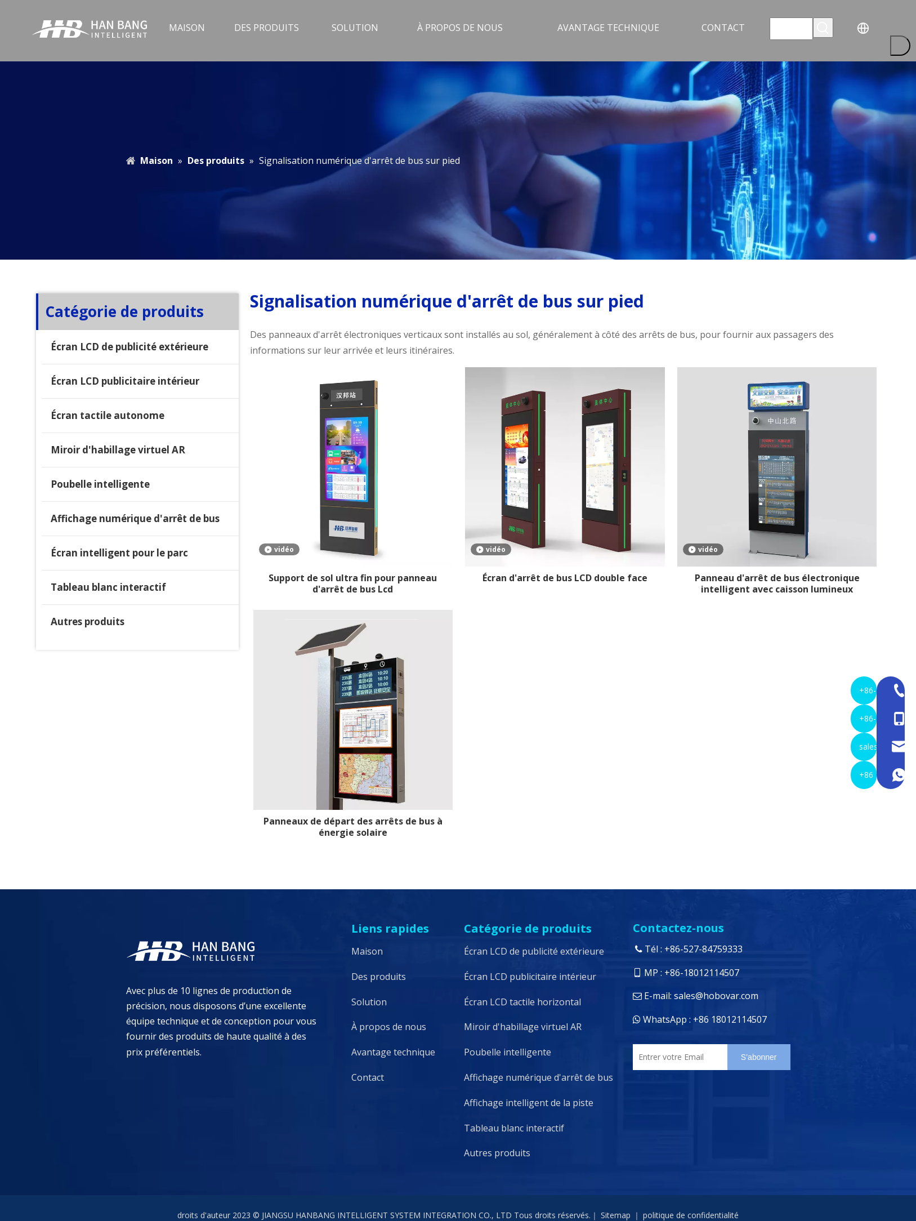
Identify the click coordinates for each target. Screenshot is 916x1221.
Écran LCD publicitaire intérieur (125, 381)
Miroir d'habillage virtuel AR (118, 449)
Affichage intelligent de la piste (528, 1103)
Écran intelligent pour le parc (119, 552)
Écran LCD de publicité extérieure (129, 346)
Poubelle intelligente (100, 484)
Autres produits (87, 621)
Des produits (378, 976)
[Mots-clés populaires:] (823, 27)
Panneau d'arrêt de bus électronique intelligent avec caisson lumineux (777, 583)
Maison (367, 951)
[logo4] (233, 951)
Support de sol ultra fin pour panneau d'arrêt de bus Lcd (353, 583)
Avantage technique (393, 1052)
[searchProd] (792, 28)
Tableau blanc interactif (108, 587)
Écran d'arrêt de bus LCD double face (564, 577)
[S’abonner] (758, 1057)
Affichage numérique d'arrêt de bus (135, 518)
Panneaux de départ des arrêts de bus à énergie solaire (353, 827)
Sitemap (616, 1215)
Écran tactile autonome (107, 415)
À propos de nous (388, 1027)
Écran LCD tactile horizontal (522, 1002)
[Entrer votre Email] (677, 1057)
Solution (369, 1002)
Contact (367, 1077)
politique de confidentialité (691, 1215)
